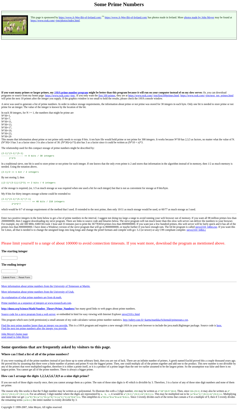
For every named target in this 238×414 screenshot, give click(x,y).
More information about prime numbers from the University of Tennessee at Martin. (45, 290)
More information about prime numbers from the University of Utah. (37, 295)
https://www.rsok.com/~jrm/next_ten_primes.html (207, 95)
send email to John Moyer (15, 341)
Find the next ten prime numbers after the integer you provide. (34, 332)
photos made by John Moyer (199, 17)
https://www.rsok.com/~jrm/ (60, 95)
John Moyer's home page (14, 338)
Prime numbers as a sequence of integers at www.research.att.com (36, 307)
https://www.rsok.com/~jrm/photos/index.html (55, 20)
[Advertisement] (119, 65)
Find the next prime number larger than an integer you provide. (34, 329)
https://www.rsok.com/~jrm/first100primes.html (153, 95)
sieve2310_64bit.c (196, 233)
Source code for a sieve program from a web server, (28, 318)
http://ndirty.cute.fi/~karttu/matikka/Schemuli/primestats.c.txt (155, 323)
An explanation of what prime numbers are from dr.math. (31, 301)
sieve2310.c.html (131, 318)
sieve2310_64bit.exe (206, 230)
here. (219, 329)
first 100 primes (107, 95)
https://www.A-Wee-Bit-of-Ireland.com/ (80, 17)
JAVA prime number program (71, 92)
